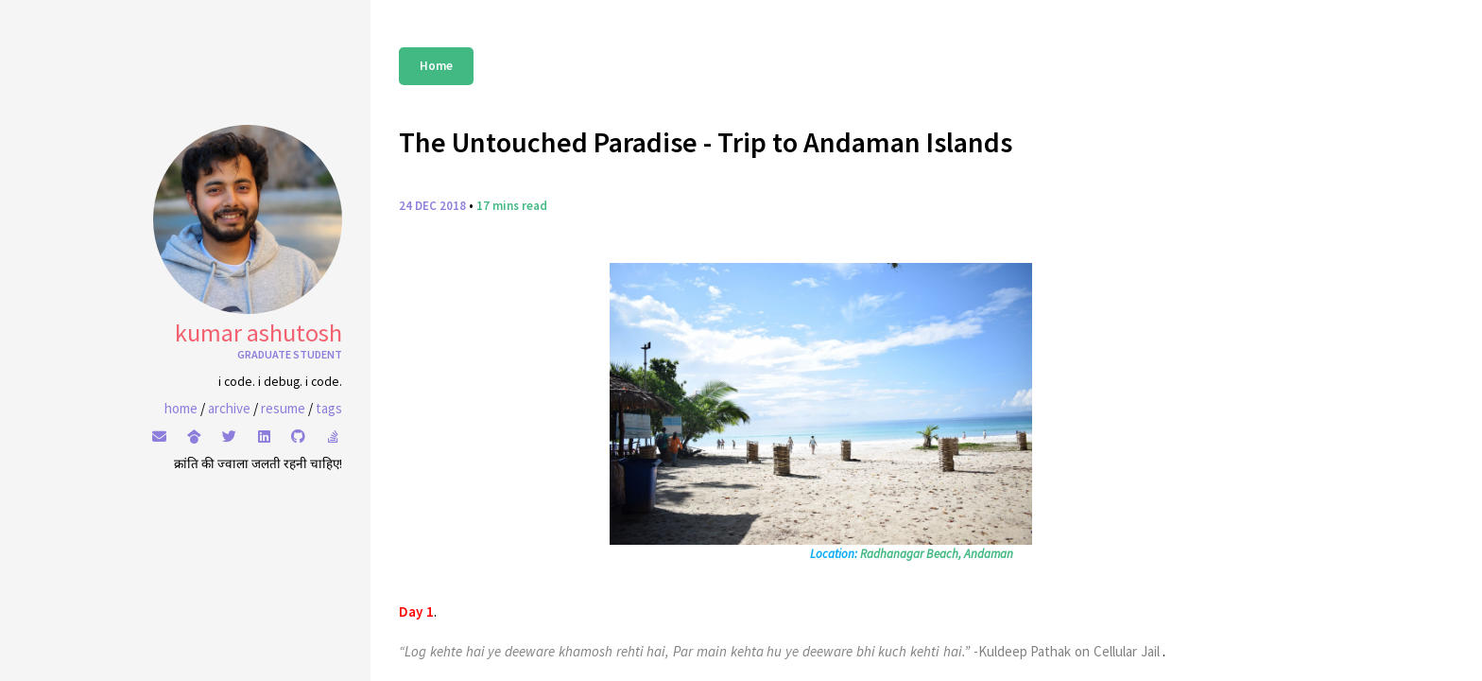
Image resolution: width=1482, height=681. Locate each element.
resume (283, 408)
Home (436, 66)
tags (329, 408)
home (181, 408)
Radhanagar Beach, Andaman (936, 554)
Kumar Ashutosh (258, 332)
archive (229, 408)
